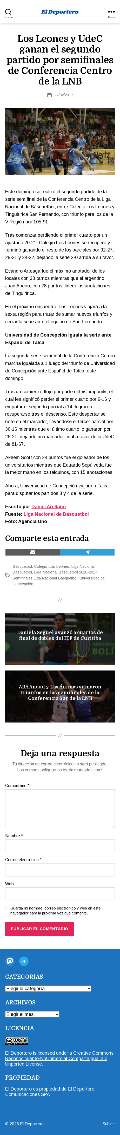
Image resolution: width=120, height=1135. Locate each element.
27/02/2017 (63, 95)
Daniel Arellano (48, 506)
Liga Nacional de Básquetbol (56, 514)
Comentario (17, 785)
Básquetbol (22, 566)
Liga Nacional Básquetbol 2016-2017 (65, 572)
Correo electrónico (23, 859)
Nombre (14, 836)
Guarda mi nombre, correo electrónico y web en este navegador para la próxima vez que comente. (55, 910)
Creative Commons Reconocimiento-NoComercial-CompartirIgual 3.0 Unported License (59, 1058)
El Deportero (18, 1053)
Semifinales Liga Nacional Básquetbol (44, 578)
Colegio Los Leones (51, 566)
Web (9, 884)
